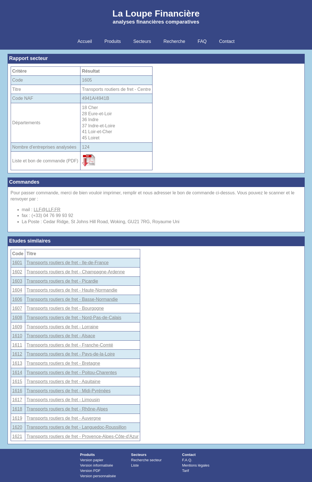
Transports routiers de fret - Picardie (62, 281)
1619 (17, 418)
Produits (87, 455)
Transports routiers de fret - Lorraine (62, 326)
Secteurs (139, 455)
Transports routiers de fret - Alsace (61, 335)
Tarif (185, 471)
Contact (189, 455)
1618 (17, 409)
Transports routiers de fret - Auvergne (64, 418)
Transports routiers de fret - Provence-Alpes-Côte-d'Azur (83, 436)
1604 (17, 290)
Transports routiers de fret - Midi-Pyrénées (69, 390)
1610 (17, 335)
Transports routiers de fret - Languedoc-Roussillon (76, 427)
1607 (17, 308)
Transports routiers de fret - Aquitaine (64, 381)
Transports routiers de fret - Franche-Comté (70, 345)
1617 (17, 399)
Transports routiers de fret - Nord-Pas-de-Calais (74, 317)
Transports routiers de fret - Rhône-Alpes (67, 409)
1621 (17, 436)
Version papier (91, 460)
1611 (17, 345)
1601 (17, 262)
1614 (17, 372)
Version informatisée (96, 465)
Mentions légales (196, 465)
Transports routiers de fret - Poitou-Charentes (72, 372)
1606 (17, 299)
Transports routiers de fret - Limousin (63, 399)
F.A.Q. (187, 460)
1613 (17, 363)
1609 (17, 326)
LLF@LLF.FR (47, 209)
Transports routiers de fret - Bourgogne (65, 308)
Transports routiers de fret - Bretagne (63, 363)
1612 (17, 354)
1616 (17, 390)
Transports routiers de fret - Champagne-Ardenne (76, 271)
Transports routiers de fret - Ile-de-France (68, 262)
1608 (17, 317)
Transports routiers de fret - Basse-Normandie (72, 299)
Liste (135, 465)
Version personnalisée (98, 476)
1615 (17, 381)
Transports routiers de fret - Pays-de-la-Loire (71, 354)
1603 (17, 281)
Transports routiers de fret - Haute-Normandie (72, 290)
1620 (17, 427)
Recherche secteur (146, 460)
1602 (17, 271)
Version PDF (90, 471)
